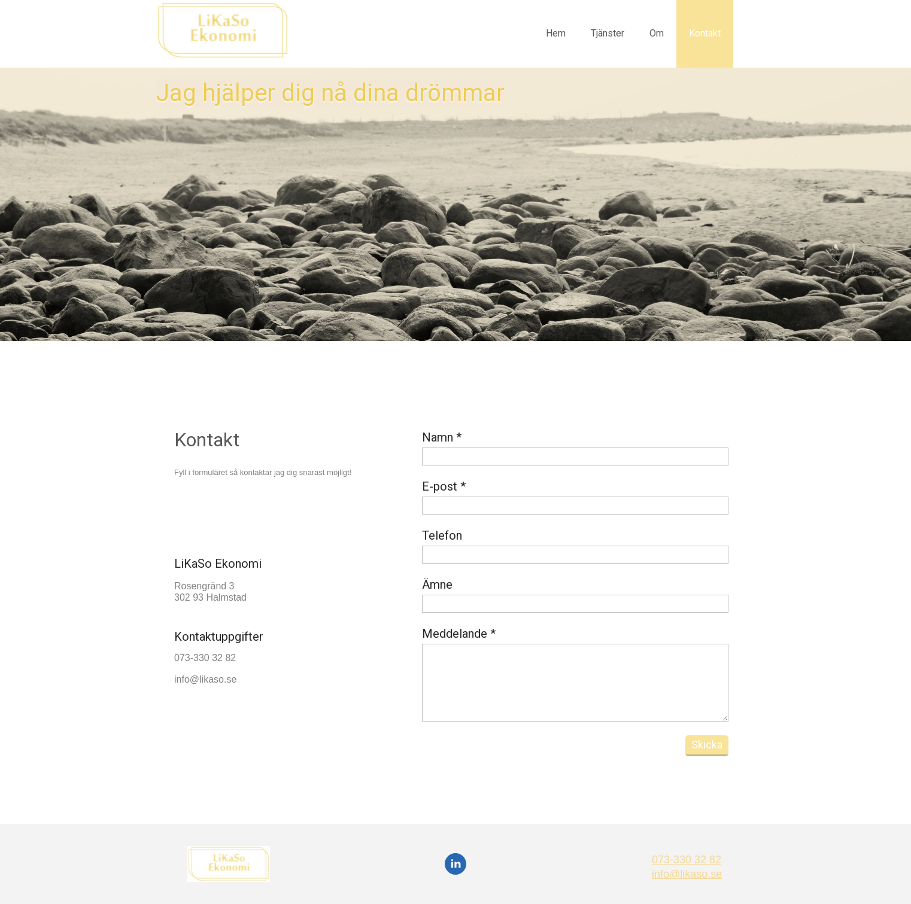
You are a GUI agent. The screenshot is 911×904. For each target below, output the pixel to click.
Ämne (437, 584)
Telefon (442, 535)
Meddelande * (459, 633)
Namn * (441, 437)
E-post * (444, 486)
